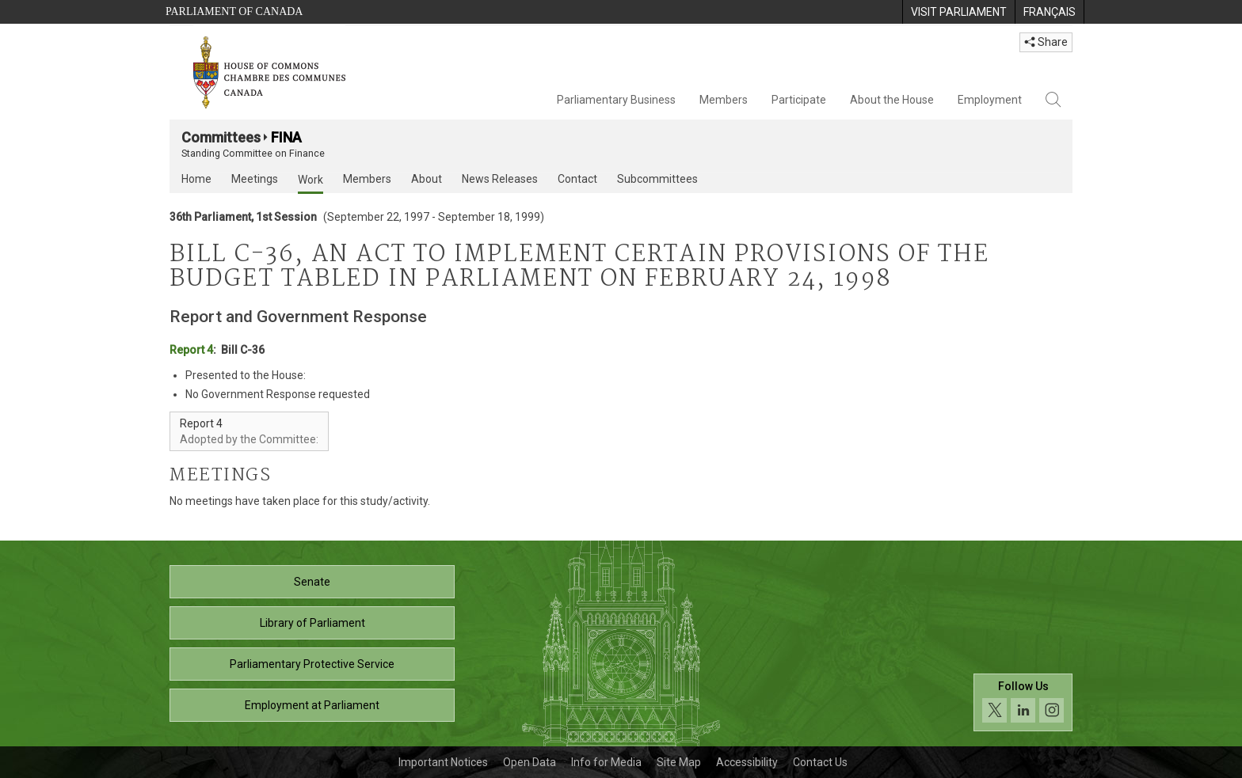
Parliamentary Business (616, 99)
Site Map (679, 762)
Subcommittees (657, 179)
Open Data (529, 762)
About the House (892, 99)
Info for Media (606, 762)
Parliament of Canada (234, 11)
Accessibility (747, 762)
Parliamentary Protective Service (312, 664)
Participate (798, 99)
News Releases (500, 179)
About (426, 179)
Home (196, 179)
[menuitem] (958, 12)
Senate (312, 581)
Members (723, 99)
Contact (577, 179)
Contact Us (820, 762)
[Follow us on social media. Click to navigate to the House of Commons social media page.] (1022, 702)
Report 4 (191, 349)
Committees (221, 137)
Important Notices (443, 762)
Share (1046, 42)
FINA (286, 137)
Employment (990, 99)
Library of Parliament (312, 623)
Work (310, 179)
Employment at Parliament (312, 705)
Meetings (254, 179)
